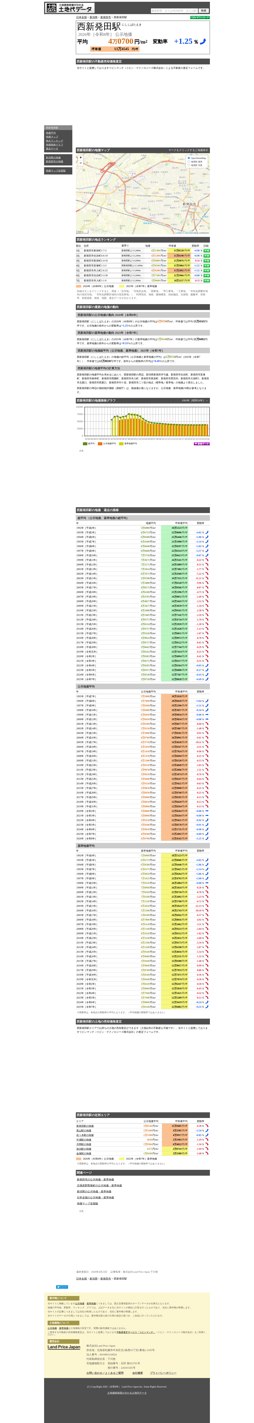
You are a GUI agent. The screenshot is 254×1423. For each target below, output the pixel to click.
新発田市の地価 (54, 161)
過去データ (52, 148)
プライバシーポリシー (163, 1373)
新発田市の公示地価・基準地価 (95, 1179)
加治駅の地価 (83, 1149)
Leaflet (178, 233)
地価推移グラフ (54, 144)
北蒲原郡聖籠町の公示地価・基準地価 (99, 1185)
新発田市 (105, 17)
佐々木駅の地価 (85, 1135)
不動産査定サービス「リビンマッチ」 (135, 1332)
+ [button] (81, 158)
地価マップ (52, 136)
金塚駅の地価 (83, 1153)
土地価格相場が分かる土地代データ (127, 1393)
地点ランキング (54, 141)
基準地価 (91, 1303)
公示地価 (79, 1303)
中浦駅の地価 (83, 1139)
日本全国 (81, 17)
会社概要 (137, 1373)
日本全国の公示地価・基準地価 (95, 1197)
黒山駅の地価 (83, 1130)
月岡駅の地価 (83, 1144)
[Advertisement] (58, 69)
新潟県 (94, 17)
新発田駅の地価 (85, 1126)
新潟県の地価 (53, 157)
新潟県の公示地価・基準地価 (94, 1191)
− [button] (81, 163)
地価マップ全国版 (56, 170)
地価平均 (51, 133)
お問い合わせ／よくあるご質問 (104, 1373)
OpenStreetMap (191, 233)
